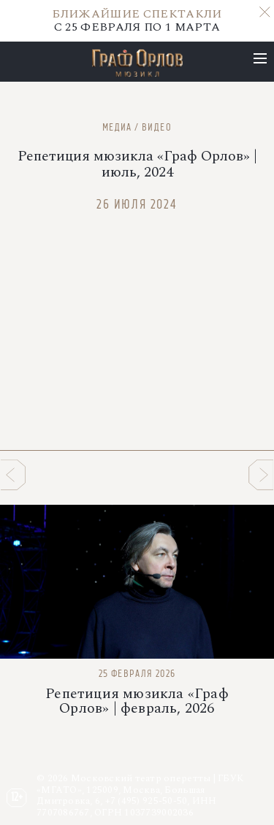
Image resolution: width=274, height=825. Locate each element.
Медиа (117, 127)
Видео (157, 127)
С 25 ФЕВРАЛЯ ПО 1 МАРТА (136, 20)
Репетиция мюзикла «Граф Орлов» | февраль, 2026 (137, 701)
